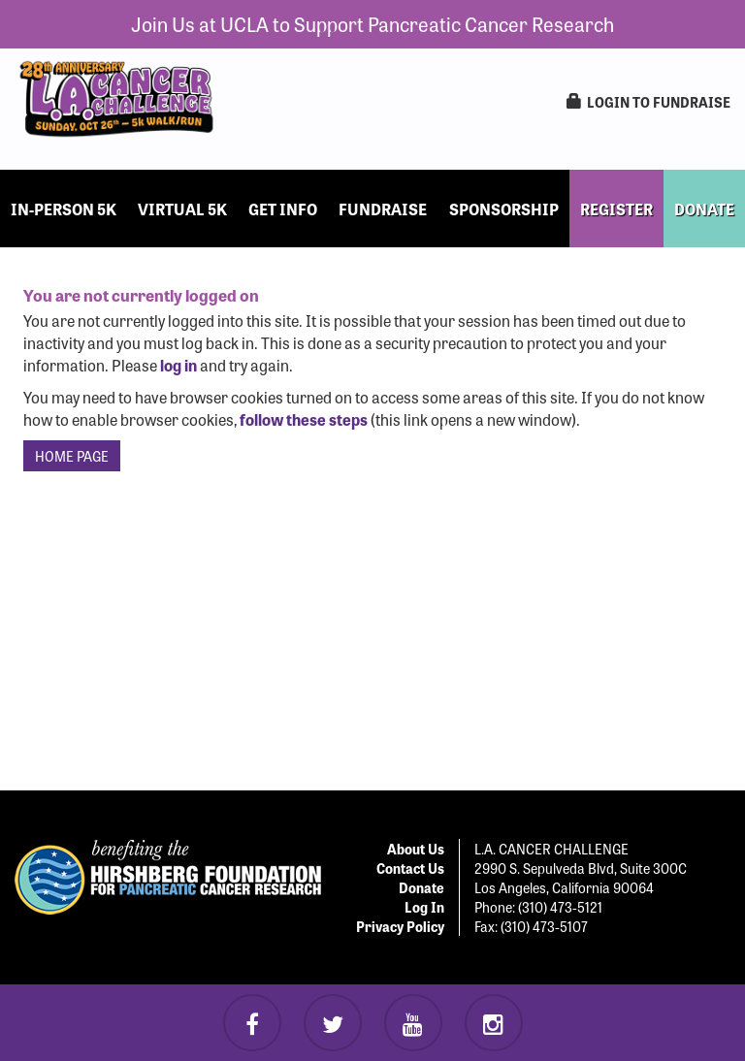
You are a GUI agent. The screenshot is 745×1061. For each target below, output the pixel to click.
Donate (421, 887)
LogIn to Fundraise (648, 102)
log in (178, 364)
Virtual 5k (182, 208)
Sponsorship (504, 208)
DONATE (704, 208)
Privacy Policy (400, 926)
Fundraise (383, 208)
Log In (424, 906)
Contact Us (410, 868)
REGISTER (616, 208)
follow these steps (304, 419)
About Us (415, 848)
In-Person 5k (63, 208)
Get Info (282, 208)
